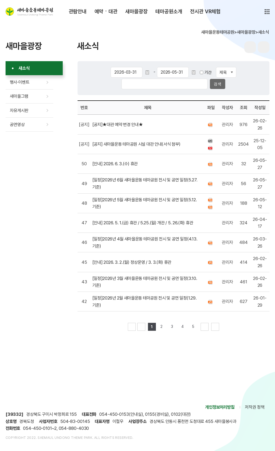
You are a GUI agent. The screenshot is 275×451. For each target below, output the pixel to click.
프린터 (250, 47)
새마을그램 (19, 96)
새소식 (24, 68)
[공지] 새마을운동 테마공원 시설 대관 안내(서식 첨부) (136, 144)
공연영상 (17, 124)
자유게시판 (19, 110)
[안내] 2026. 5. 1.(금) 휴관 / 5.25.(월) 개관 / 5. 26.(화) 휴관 (142, 222)
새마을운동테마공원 (29, 11)
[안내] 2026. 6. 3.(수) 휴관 (115, 163)
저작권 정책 (254, 407)
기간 (208, 72)
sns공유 (263, 47)
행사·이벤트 (19, 82)
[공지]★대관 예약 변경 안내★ (117, 124)
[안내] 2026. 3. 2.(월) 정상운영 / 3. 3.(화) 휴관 (132, 262)
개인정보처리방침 (220, 407)
